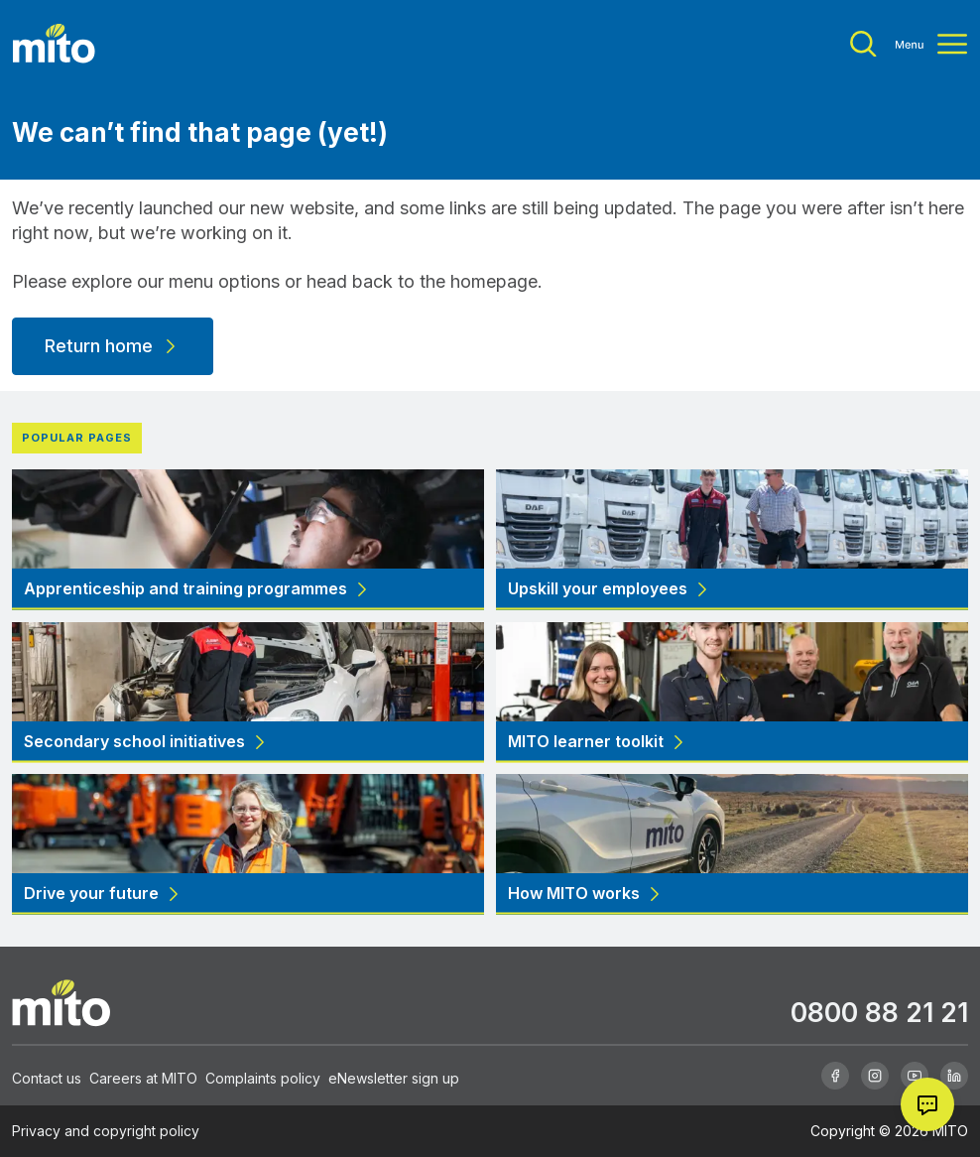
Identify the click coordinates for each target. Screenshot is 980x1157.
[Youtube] (914, 1076)
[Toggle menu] (908, 44)
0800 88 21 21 (879, 1012)
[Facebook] (835, 1076)
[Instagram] (875, 1076)
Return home (113, 345)
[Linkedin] (954, 1076)
